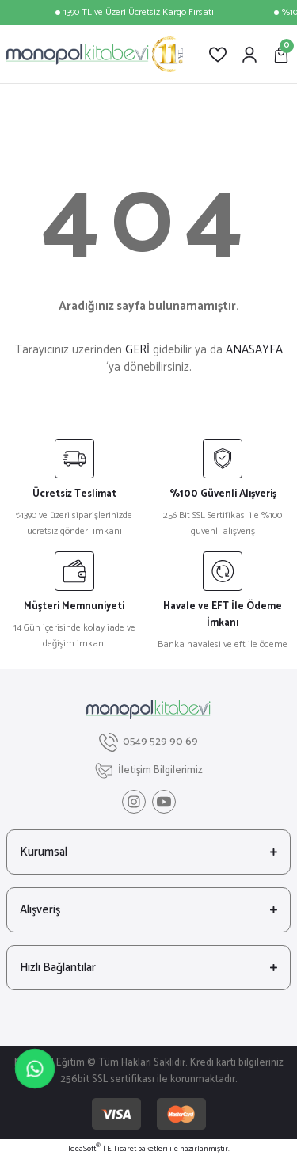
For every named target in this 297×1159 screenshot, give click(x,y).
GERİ (137, 350)
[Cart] (281, 54)
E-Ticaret (121, 1149)
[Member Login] (249, 54)
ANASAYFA (254, 350)
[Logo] (94, 54)
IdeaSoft (84, 1149)
